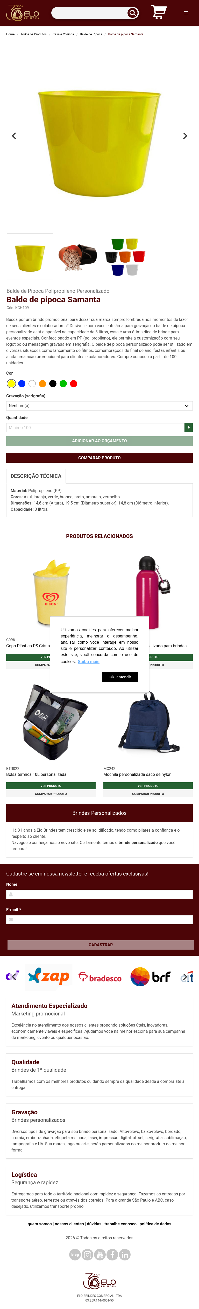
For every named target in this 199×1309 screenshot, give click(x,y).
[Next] (184, 135)
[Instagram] (87, 1254)
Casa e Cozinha (63, 34)
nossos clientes (69, 1223)
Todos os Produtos (33, 34)
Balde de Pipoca (91, 34)
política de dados (155, 1223)
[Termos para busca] (95, 13)
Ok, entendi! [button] (120, 677)
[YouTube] (100, 1254)
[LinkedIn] (125, 1254)
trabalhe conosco (120, 1223)
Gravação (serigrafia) (25, 395)
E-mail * (13, 909)
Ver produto (50, 786)
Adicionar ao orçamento (99, 440)
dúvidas (94, 1223)
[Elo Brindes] (22, 13)
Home (10, 34)
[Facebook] (112, 1254)
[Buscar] (134, 13)
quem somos (40, 1223)
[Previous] (14, 135)
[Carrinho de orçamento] (159, 13)
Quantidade (16, 417)
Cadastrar (101, 944)
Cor (9, 373)
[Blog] (75, 1254)
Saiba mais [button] (89, 661)
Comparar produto (99, 457)
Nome (11, 884)
